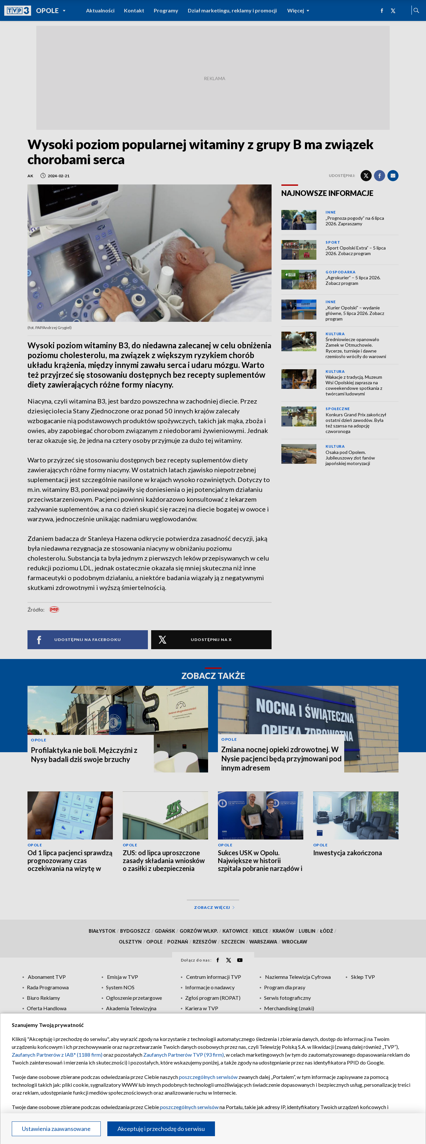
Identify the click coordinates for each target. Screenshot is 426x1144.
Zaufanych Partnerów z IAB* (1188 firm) (57, 1054)
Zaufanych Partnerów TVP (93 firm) (183, 1054)
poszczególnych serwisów (208, 1077)
